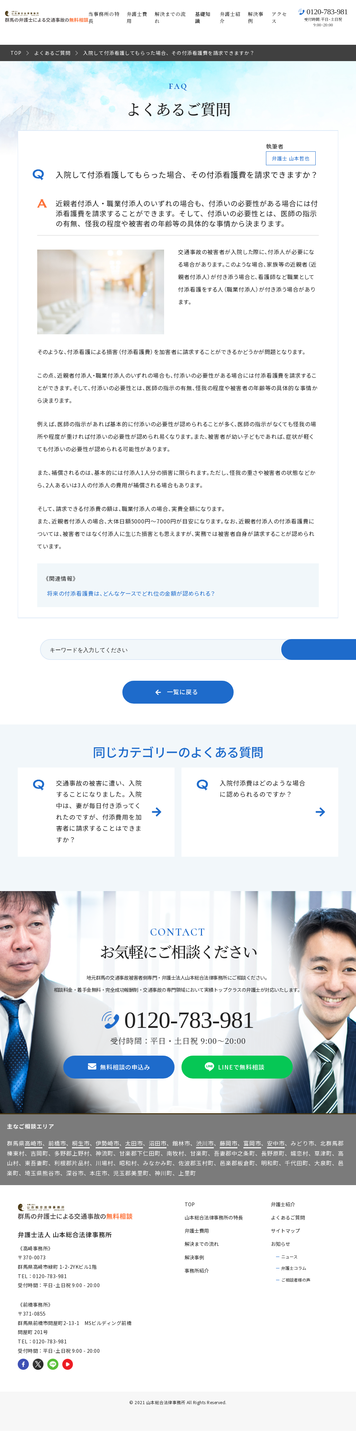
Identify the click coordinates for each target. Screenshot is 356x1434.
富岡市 (252, 1146)
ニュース (289, 1260)
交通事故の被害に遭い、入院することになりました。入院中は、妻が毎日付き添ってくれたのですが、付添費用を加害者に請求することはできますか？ (99, 813)
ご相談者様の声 (295, 1283)
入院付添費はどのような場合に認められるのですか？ (263, 790)
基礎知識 (203, 17)
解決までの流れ (170, 17)
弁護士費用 (137, 17)
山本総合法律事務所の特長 (214, 1220)
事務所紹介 (197, 1273)
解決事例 (256, 17)
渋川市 (205, 1146)
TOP (16, 52)
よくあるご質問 (52, 52)
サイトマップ (285, 1233)
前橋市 (57, 1146)
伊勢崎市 (107, 1146)
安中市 (276, 1146)
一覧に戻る (177, 692)
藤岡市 (228, 1146)
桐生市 (81, 1146)
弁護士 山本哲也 (291, 158)
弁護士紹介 (230, 17)
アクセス (279, 17)
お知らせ (280, 1247)
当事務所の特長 (104, 17)
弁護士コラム (293, 1271)
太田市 (134, 1146)
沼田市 (158, 1146)
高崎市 (33, 1146)
